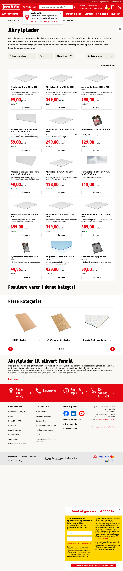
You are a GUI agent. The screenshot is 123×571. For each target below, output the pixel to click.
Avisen (82, 6)
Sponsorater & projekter (46, 474)
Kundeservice (116, 1)
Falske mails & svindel (17, 493)
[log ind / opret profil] (106, 7)
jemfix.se (23, 505)
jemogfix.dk (12, 505)
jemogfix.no (34, 505)
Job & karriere (85, 8)
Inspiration (92, 6)
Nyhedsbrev (104, 1)
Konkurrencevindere (44, 479)
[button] (58, 338)
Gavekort (94, 1)
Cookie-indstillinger (16, 509)
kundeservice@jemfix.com (105, 468)
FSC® (38, 484)
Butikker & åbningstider (18, 461)
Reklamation (13, 484)
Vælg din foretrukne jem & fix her (44, 21)
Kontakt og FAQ (14, 470)
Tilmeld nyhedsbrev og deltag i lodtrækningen (93, 565)
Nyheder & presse (43, 465)
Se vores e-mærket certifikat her (103, 476)
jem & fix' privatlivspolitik (107, 537)
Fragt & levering (14, 479)
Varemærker (13, 488)
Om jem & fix (41, 470)
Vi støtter (98, 8)
